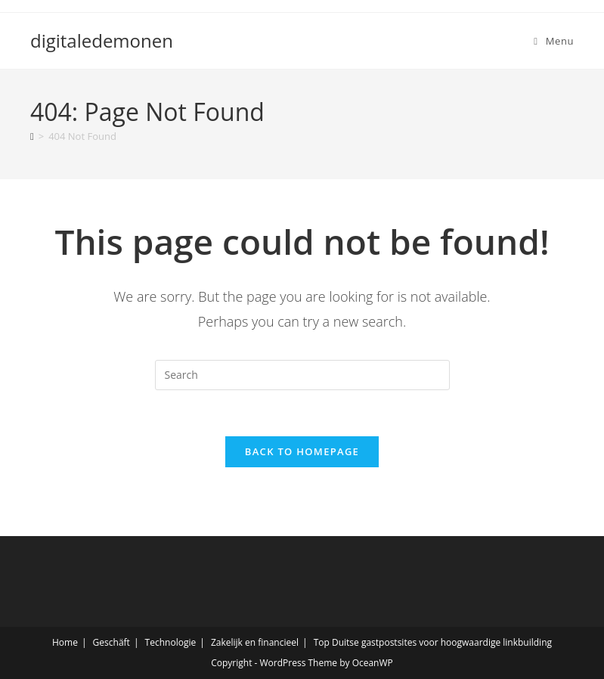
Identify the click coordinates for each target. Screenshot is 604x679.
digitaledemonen (101, 40)
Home (65, 642)
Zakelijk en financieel (255, 642)
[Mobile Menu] (554, 41)
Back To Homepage (302, 451)
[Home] (32, 136)
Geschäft (111, 642)
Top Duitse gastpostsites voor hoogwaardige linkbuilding (433, 642)
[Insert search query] (302, 375)
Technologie (171, 642)
